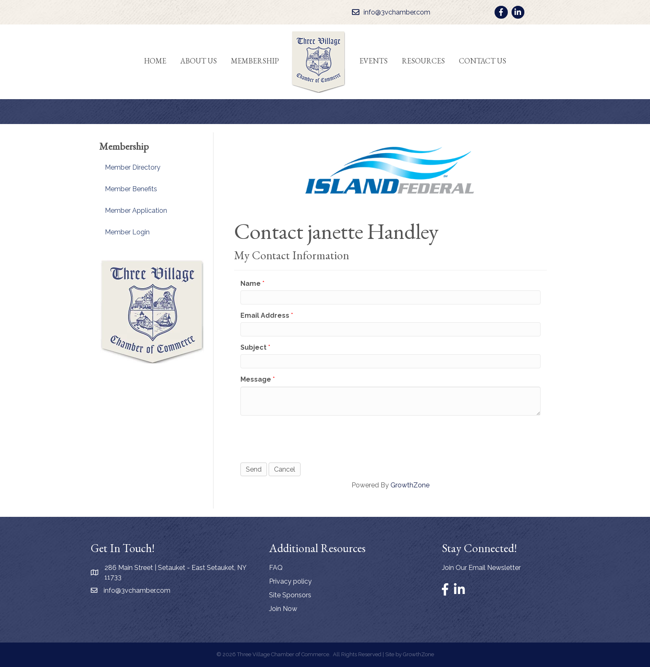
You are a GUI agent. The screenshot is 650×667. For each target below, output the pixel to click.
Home (155, 61)
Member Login (127, 232)
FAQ (276, 568)
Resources (423, 61)
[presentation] (303, 438)
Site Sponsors (290, 595)
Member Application (136, 210)
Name (250, 283)
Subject (253, 347)
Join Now (283, 609)
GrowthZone (409, 485)
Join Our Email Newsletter (481, 568)
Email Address (264, 315)
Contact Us (482, 61)
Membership (255, 61)
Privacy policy (290, 581)
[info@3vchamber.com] (389, 12)
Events (373, 61)
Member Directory (132, 167)
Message (255, 379)
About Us (198, 61)
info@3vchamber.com (137, 590)
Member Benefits (131, 189)
